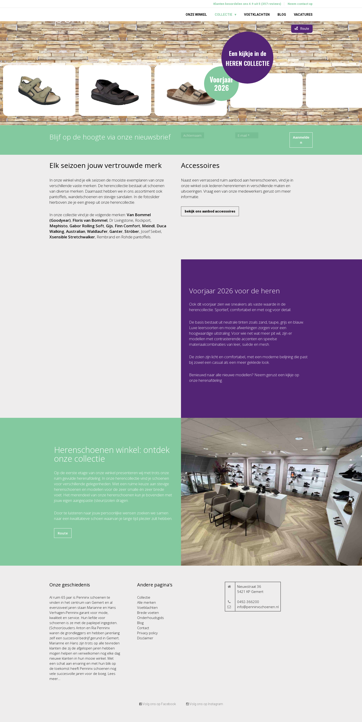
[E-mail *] (246, 135)
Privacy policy (147, 633)
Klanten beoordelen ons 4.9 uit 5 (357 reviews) (247, 4)
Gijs (109, 225)
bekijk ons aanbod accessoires (210, 211)
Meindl (148, 225)
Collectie (223, 14)
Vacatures (303, 14)
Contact (143, 627)
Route (63, 533)
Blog (282, 14)
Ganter (116, 231)
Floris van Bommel (89, 220)
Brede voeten (148, 612)
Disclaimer (145, 638)
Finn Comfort (127, 225)
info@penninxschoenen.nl (258, 606)
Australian (75, 231)
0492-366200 (248, 601)
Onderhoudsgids (150, 617)
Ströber (131, 231)
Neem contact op (300, 4)
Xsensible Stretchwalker (72, 237)
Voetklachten (257, 14)
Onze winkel (196, 14)
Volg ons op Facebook (157, 704)
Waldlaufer (97, 231)
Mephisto (58, 225)
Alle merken (146, 602)
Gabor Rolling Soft (86, 225)
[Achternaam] (192, 135)
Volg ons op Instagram (204, 704)
